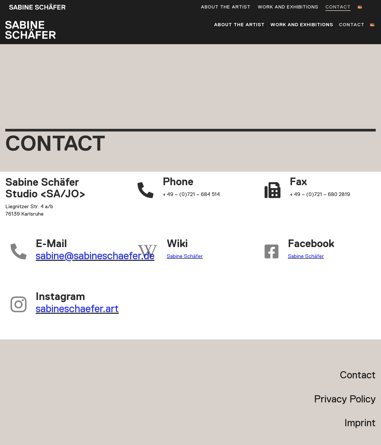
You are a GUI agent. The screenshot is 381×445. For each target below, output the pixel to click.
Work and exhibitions (288, 7)
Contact (338, 7)
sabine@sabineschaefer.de (95, 256)
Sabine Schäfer (185, 256)
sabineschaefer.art (77, 309)
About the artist (226, 7)
